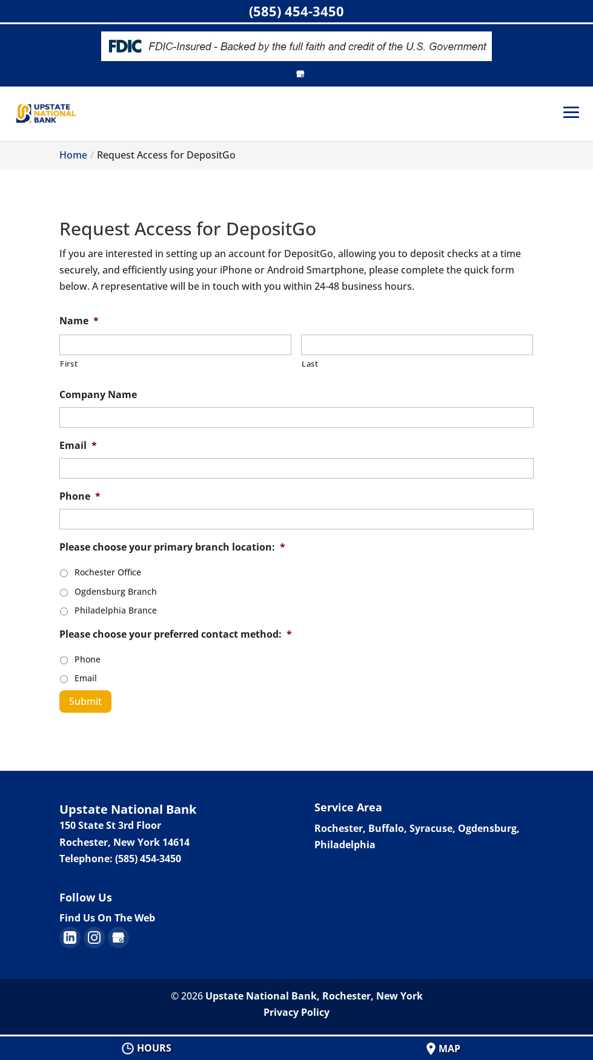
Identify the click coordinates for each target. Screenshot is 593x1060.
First (69, 363)
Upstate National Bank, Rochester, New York (314, 996)
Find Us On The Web (107, 917)
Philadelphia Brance (116, 610)
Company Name (98, 394)
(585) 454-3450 (296, 11)
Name (79, 321)
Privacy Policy (296, 1012)
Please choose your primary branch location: (172, 547)
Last (310, 363)
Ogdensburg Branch (116, 591)
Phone (80, 496)
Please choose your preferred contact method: (175, 634)
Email (78, 445)
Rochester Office (108, 572)
